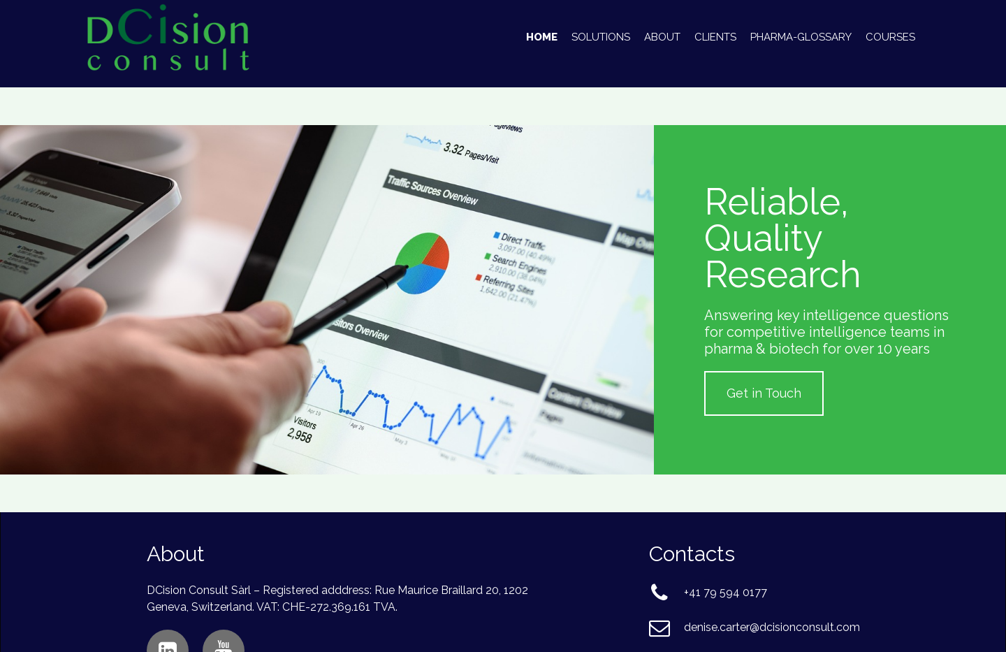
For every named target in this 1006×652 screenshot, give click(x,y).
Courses (890, 37)
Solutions (600, 37)
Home (541, 37)
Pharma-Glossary (801, 37)
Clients (715, 37)
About (662, 37)
